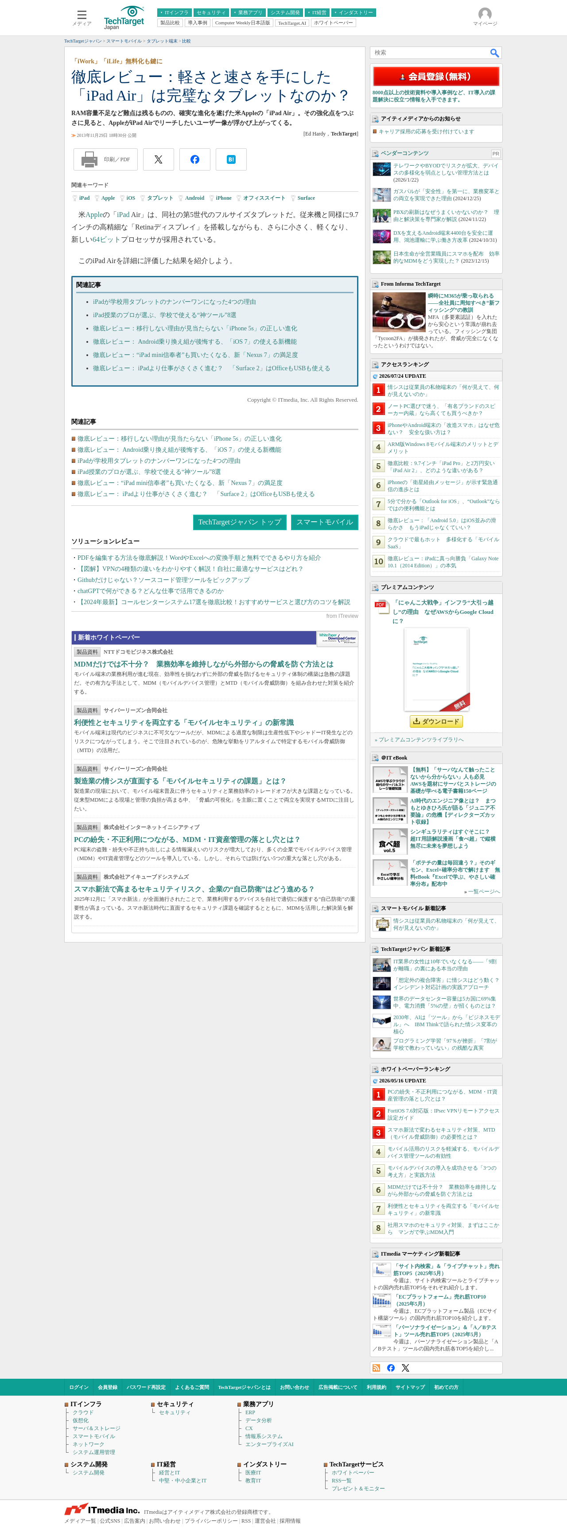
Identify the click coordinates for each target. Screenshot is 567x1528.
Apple (108, 198)
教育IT (253, 1481)
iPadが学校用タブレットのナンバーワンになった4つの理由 (174, 302)
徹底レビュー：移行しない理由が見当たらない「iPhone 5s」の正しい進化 (195, 328)
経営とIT (169, 1473)
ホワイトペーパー (353, 1473)
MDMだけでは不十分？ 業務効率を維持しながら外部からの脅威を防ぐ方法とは (204, 664)
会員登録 (107, 1387)
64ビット (107, 239)
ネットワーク (89, 1444)
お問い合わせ (294, 1387)
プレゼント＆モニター (358, 1488)
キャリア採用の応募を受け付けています (426, 131)
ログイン (79, 1387)
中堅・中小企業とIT (182, 1481)
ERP (250, 1412)
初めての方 (446, 1387)
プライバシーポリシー (211, 1521)
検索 (495, 53)
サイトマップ (410, 1387)
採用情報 (290, 1521)
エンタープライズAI (269, 1444)
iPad (84, 198)
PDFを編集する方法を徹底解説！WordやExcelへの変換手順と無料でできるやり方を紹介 (199, 558)
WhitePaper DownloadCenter (337, 639)
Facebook (391, 1368)
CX (249, 1428)
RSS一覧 (342, 1481)
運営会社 (265, 1521)
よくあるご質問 (192, 1387)
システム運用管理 (94, 1452)
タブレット (160, 198)
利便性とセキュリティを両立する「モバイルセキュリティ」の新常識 (184, 722)
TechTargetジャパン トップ (239, 522)
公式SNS (110, 1521)
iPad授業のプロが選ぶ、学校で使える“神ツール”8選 (165, 315)
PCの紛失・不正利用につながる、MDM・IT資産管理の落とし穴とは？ (187, 839)
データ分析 (258, 1420)
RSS (376, 1368)
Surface (306, 198)
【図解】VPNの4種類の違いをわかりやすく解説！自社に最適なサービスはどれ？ (191, 569)
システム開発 (89, 1473)
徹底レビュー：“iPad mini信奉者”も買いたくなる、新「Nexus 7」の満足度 (195, 355)
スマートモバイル (324, 522)
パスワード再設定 (146, 1387)
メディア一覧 (80, 1521)
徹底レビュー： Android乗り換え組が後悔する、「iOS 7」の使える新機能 (195, 341)
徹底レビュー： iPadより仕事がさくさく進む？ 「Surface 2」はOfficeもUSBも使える (211, 368)
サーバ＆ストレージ (96, 1428)
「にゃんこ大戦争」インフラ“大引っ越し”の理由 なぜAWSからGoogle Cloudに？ (442, 611)
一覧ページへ (484, 891)
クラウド (83, 1412)
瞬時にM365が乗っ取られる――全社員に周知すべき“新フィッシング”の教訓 (464, 303)
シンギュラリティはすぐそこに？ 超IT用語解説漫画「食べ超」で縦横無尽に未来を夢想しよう (453, 839)
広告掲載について (337, 1387)
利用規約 (376, 1387)
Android (194, 198)
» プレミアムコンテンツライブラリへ (419, 740)
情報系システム (264, 1436)
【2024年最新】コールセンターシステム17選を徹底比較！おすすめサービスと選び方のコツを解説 (214, 602)
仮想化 (81, 1420)
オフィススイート (264, 198)
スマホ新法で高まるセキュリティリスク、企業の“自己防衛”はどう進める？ (194, 889)
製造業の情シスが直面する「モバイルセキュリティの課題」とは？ (180, 781)
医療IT (253, 1473)
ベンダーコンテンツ (405, 153)
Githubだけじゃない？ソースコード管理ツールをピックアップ (164, 580)
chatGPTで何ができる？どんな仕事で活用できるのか (151, 591)
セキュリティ (175, 1412)
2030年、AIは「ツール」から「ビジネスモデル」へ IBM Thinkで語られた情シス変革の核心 (446, 1024)
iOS (131, 198)
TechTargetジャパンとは (244, 1387)
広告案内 (134, 1521)
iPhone (224, 198)
